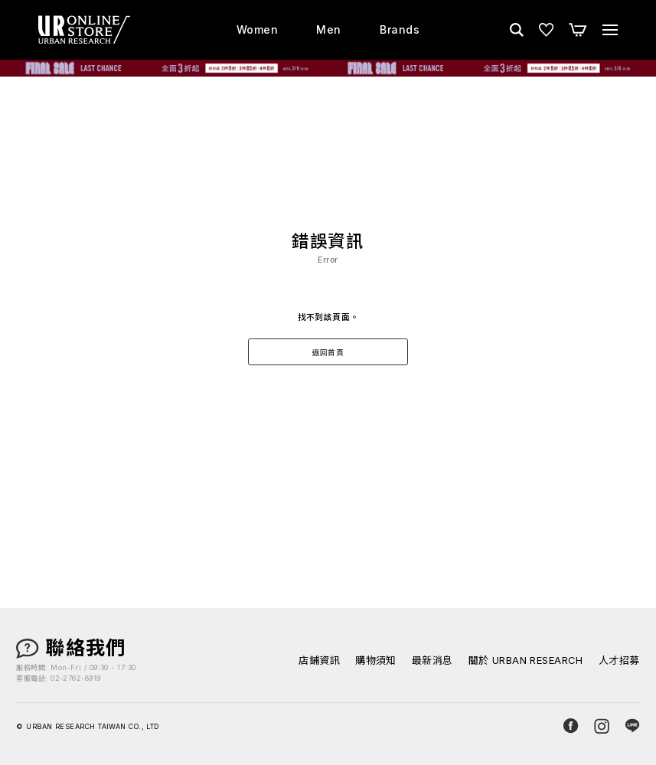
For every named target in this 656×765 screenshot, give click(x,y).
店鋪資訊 (319, 660)
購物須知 (376, 660)
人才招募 (619, 660)
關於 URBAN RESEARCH (525, 660)
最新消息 (432, 660)
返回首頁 (328, 352)
